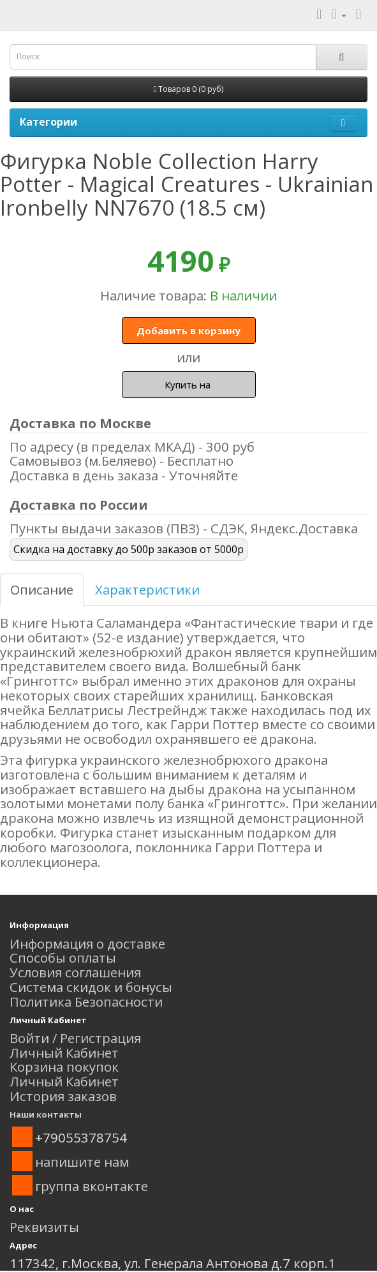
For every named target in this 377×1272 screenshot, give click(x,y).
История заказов (63, 1096)
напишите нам (82, 1162)
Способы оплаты (63, 957)
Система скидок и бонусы (91, 987)
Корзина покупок (64, 1067)
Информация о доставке (87, 943)
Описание (41, 589)
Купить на (189, 384)
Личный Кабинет (64, 1052)
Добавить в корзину (188, 330)
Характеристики (147, 589)
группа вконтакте (91, 1186)
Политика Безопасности (86, 1001)
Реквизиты (44, 1227)
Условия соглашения (75, 972)
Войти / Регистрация (75, 1038)
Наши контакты (46, 1114)
